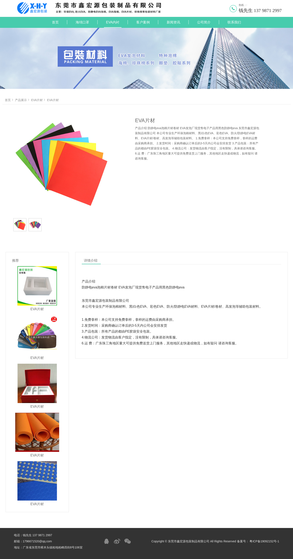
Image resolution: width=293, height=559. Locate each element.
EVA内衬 (112, 22)
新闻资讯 (173, 22)
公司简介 (204, 22)
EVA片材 (38, 100)
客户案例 (143, 22)
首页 (55, 22)
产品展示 (22, 100)
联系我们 (234, 22)
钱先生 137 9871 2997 (260, 10)
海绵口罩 (82, 22)
